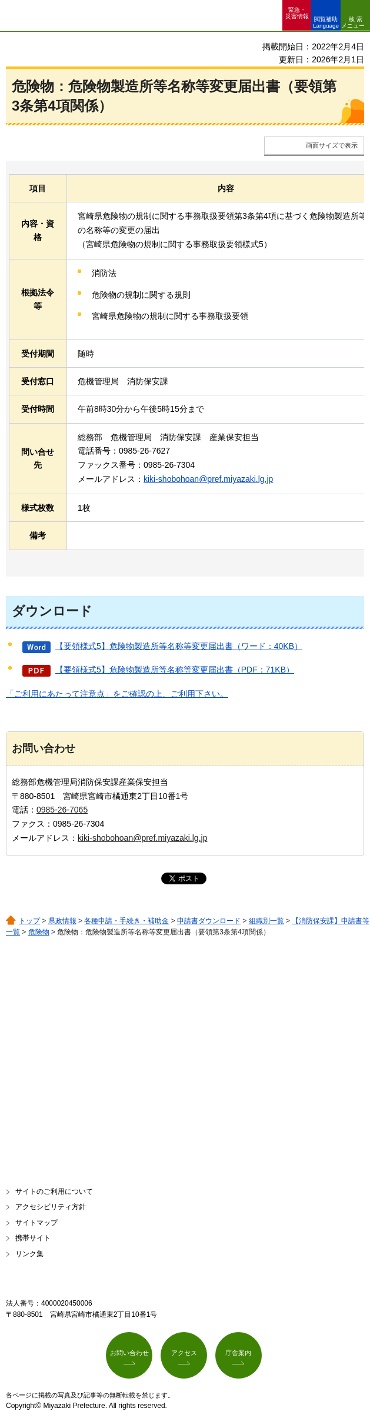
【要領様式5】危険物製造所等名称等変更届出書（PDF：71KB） (174, 669)
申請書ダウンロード (209, 921)
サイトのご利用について (54, 1191)
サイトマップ (36, 1223)
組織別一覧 (266, 921)
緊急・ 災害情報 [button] (297, 12)
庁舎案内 (238, 1352)
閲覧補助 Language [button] (326, 22)
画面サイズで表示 (332, 145)
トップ (29, 921)
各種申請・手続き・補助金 (126, 921)
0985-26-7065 (62, 809)
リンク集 (29, 1254)
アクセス (184, 1352)
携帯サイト (33, 1238)
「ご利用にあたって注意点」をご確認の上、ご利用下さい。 (117, 693)
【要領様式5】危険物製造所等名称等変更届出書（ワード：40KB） (178, 646)
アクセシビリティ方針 (50, 1207)
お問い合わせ (129, 1352)
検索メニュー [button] (353, 22)
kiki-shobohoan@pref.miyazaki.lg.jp (208, 479)
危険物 (38, 932)
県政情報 (62, 921)
